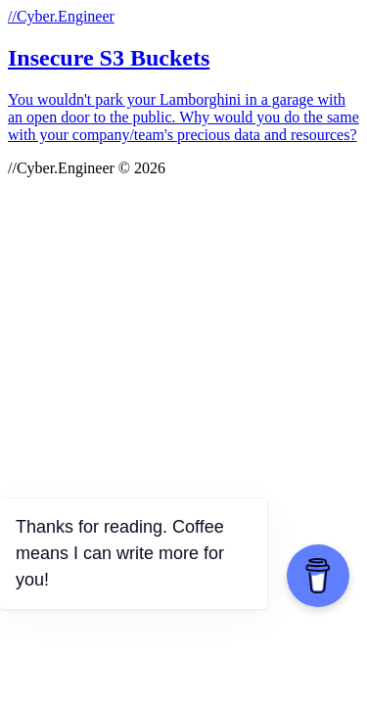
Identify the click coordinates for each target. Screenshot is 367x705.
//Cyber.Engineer (61, 16)
